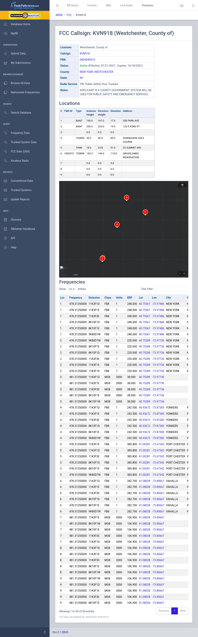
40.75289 (144, 340)
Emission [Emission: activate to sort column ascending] (94, 297)
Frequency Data (15, 133)
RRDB (59, 15)
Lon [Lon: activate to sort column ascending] (154, 297)
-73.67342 (158, 444)
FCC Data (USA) (15, 151)
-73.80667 (158, 480)
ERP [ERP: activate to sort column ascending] (129, 297)
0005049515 (87, 59)
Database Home (15, 24)
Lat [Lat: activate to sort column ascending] (141, 297)
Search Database (15, 112)
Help (8, 247)
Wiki (108, 5)
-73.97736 (158, 340)
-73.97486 (158, 303)
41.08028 (144, 480)
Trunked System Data (18, 142)
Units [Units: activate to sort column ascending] (119, 297)
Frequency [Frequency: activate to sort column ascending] (75, 297)
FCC (69, 15)
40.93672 (144, 407)
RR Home (72, 5)
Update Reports (15, 199)
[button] (182, 5)
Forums (92, 5)
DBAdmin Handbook (17, 229)
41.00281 (144, 444)
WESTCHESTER (103, 71)
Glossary (10, 220)
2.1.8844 (63, 632)
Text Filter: (164, 289)
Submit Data (13, 53)
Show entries (72, 289)
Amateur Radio (14, 160)
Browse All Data (15, 83)
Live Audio (126, 5)
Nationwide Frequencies (20, 92)
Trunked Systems (16, 190)
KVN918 (85, 53)
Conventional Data (16, 181)
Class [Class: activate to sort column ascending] (108, 297)
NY (81, 77)
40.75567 (144, 303)
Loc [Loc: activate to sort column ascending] (62, 297)
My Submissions (15, 63)
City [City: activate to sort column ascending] (168, 297)
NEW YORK (86, 71)
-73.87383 (158, 407)
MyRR (9, 33)
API (7, 238)
